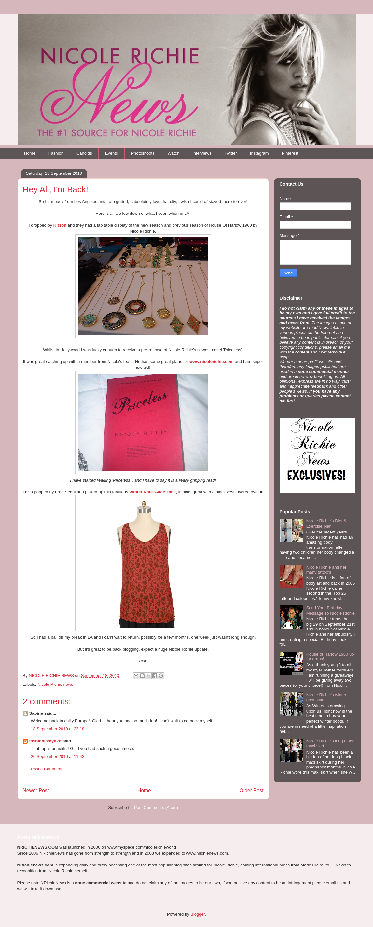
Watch (173, 153)
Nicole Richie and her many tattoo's (326, 570)
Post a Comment (46, 769)
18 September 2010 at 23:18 (58, 728)
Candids (84, 153)
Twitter (231, 153)
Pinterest (290, 153)
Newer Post (36, 790)
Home (29, 153)
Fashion (55, 153)
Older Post (252, 790)
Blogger (197, 914)
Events (111, 153)
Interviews (202, 153)
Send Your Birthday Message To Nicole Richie (330, 610)
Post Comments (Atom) (156, 807)
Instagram (259, 153)
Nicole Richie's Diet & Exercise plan (326, 524)
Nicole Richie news (55, 684)
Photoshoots (142, 153)
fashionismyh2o (45, 741)
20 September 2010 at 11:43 (58, 756)
